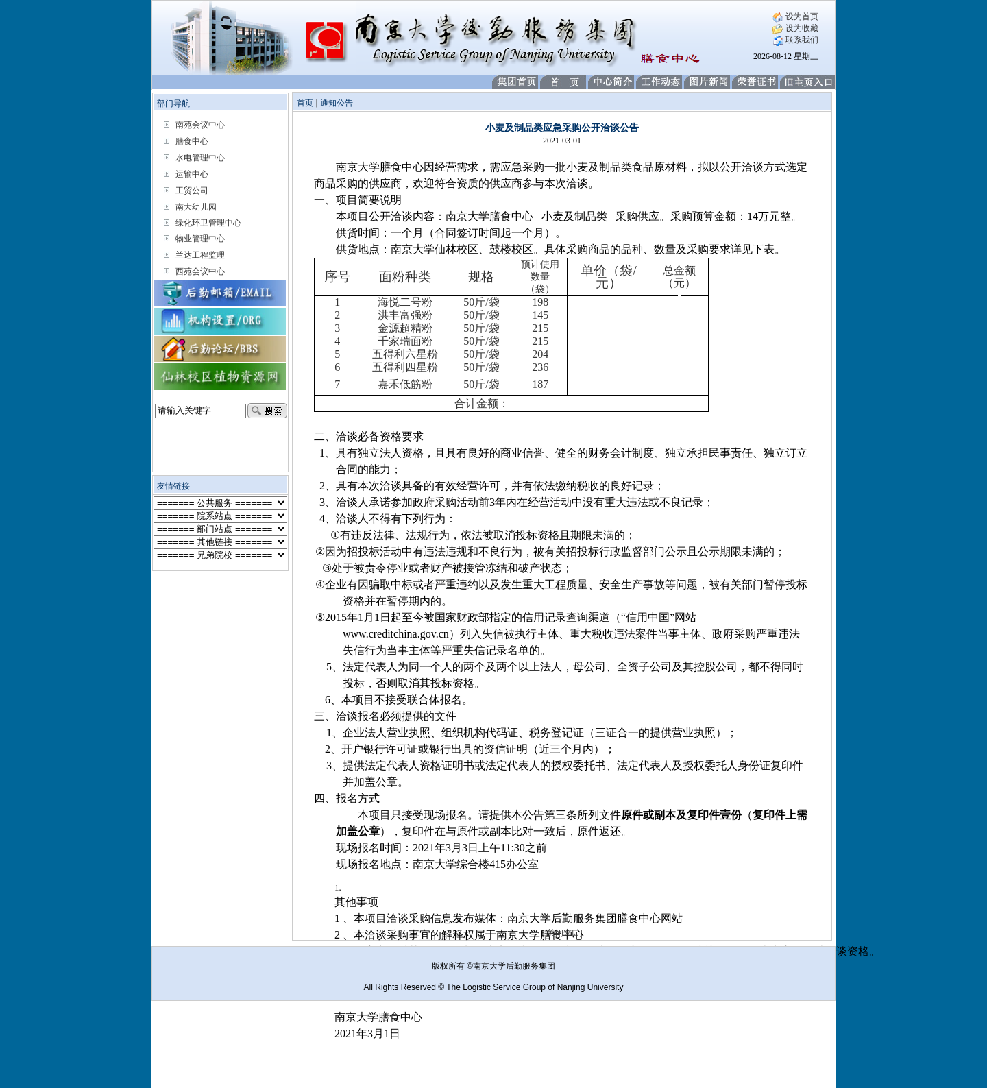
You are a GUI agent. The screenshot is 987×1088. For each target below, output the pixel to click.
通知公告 (336, 103)
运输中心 (191, 174)
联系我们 (795, 40)
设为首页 (795, 16)
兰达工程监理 (200, 255)
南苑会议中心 (200, 125)
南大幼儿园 (196, 207)
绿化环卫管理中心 (208, 223)
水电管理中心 (200, 157)
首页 (305, 103)
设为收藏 (795, 28)
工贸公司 (191, 190)
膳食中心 (191, 141)
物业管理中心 (200, 238)
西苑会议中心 (200, 271)
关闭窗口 (563, 933)
